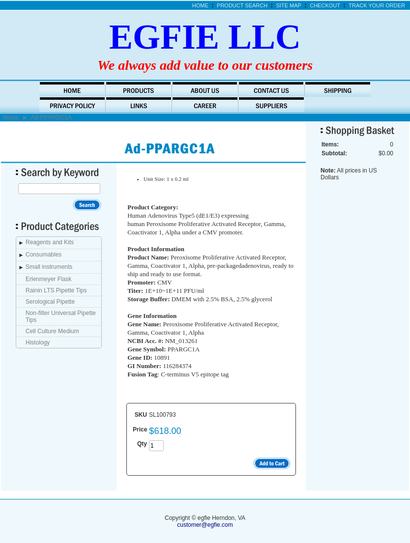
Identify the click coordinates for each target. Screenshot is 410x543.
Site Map (288, 5)
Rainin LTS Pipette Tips (56, 290)
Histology (38, 342)
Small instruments (49, 266)
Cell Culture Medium (52, 331)
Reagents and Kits (50, 242)
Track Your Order (377, 5)
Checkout (325, 5)
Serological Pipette (50, 301)
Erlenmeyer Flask (48, 279)
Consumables (43, 254)
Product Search (242, 5)
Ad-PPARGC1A (51, 117)
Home (200, 5)
